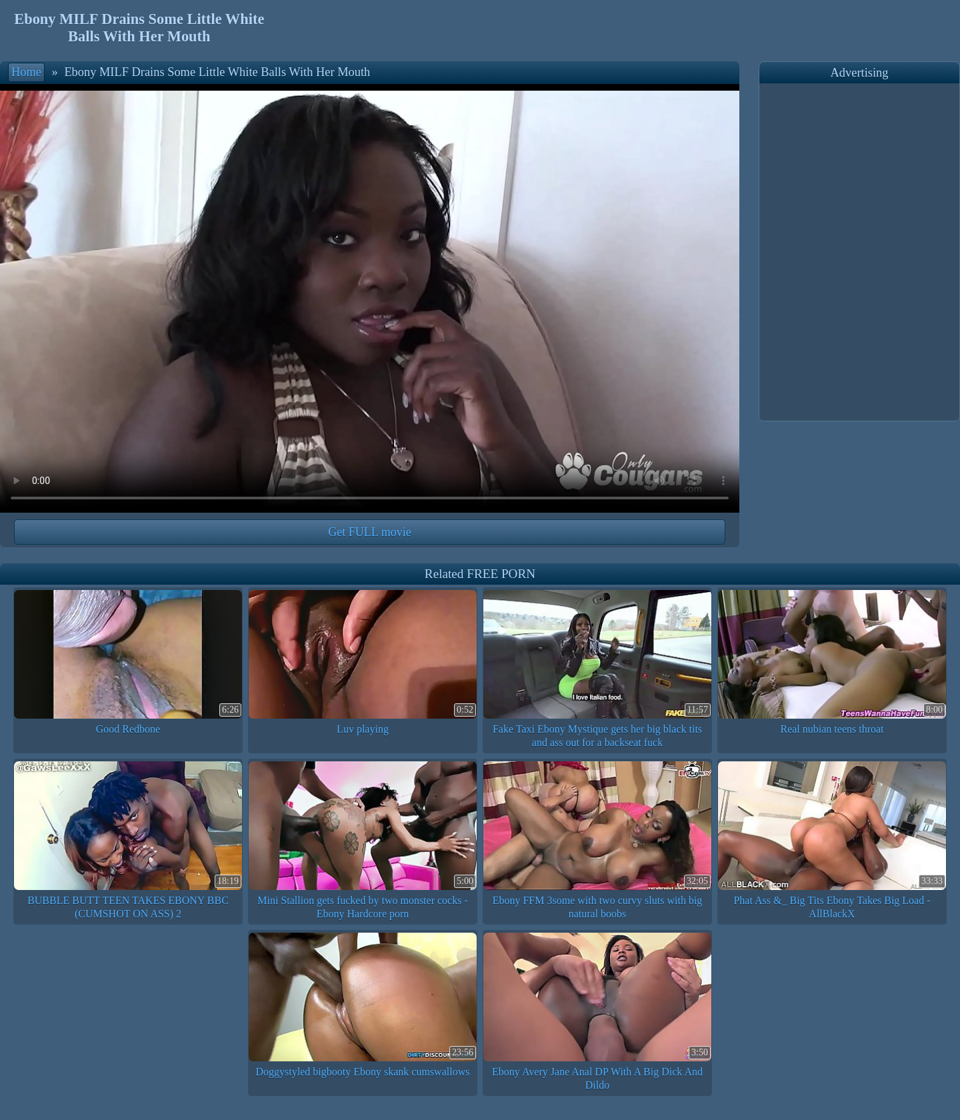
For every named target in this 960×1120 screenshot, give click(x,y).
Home (26, 72)
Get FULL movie (369, 532)
